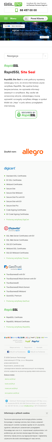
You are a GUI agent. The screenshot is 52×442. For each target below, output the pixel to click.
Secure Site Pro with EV (15, 197)
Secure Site (10, 189)
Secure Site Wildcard (14, 193)
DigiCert (9, 168)
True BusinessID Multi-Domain (18, 287)
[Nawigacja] (26, 56)
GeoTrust (13, 267)
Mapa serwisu (15, 347)
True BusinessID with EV (15, 274)
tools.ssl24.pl (10, 384)
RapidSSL (11, 310)
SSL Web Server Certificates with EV (20, 236)
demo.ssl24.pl (10, 379)
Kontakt (39, 347)
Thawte (12, 228)
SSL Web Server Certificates (17, 240)
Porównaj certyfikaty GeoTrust (17, 301)
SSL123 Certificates (13, 244)
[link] (42, 360)
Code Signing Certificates (16, 210)
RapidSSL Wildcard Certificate (18, 322)
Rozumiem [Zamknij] (46, 413)
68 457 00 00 (28, 10)
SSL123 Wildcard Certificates (17, 253)
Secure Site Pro (12, 206)
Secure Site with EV (14, 201)
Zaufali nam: (10, 151)
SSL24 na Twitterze (38, 352)
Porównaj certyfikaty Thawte (17, 258)
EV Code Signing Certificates (17, 214)
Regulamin (28, 347)
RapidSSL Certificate (14, 317)
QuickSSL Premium (14, 296)
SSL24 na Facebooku (18, 352)
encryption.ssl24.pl (12, 393)
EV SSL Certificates (13, 180)
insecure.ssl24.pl (11, 388)
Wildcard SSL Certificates (16, 249)
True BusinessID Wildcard (16, 291)
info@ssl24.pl (29, 406)
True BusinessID (12, 283)
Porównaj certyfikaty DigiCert (17, 220)
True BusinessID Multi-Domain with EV (21, 279)
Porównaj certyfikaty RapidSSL (18, 327)
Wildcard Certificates (14, 184)
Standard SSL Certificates (16, 176)
